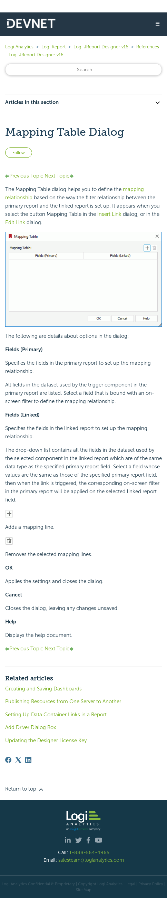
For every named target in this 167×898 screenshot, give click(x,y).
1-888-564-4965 (89, 852)
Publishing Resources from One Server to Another (63, 701)
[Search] (83, 70)
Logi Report (53, 46)
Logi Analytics (19, 46)
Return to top (25, 789)
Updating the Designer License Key (46, 740)
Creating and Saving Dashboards (43, 689)
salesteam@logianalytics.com (91, 860)
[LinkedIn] (28, 760)
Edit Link (15, 222)
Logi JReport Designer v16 (100, 46)
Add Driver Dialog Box (30, 727)
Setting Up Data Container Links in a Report (56, 714)
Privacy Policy (150, 883)
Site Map (83, 889)
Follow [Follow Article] (18, 152)
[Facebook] (8, 760)
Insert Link (109, 214)
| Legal (129, 883)
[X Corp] (18, 760)
